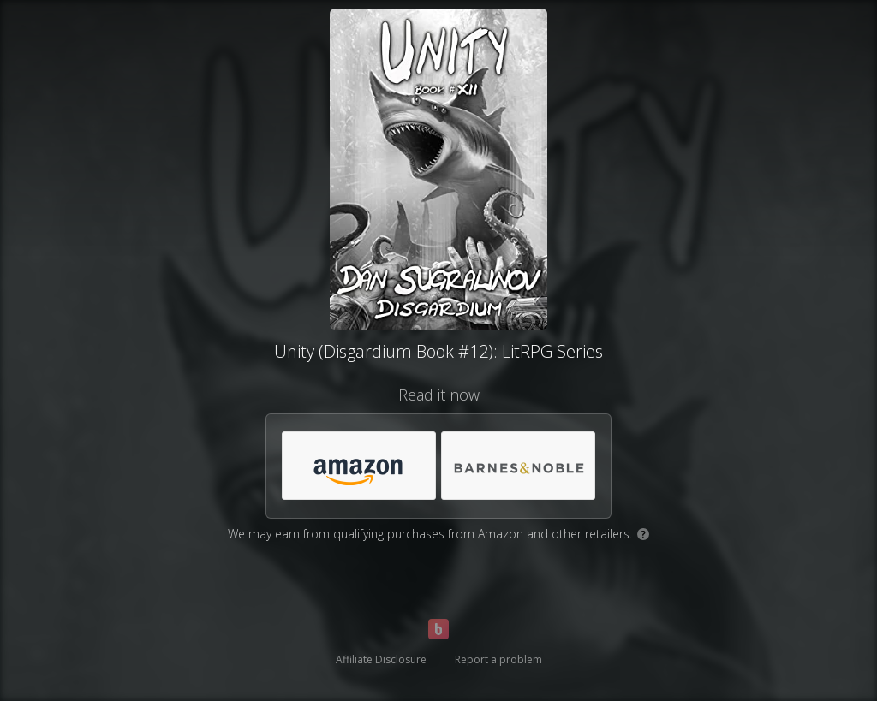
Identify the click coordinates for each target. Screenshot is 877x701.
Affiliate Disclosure (381, 659)
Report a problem (498, 659)
